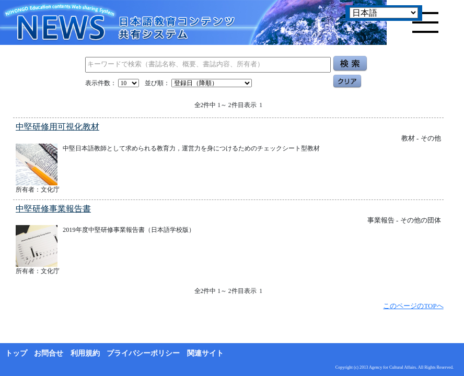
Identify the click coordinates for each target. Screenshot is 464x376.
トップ (16, 353)
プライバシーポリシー (143, 353)
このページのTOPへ (413, 306)
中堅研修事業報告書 (53, 208)
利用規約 (85, 353)
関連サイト (205, 353)
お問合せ (48, 353)
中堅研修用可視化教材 (57, 126)
